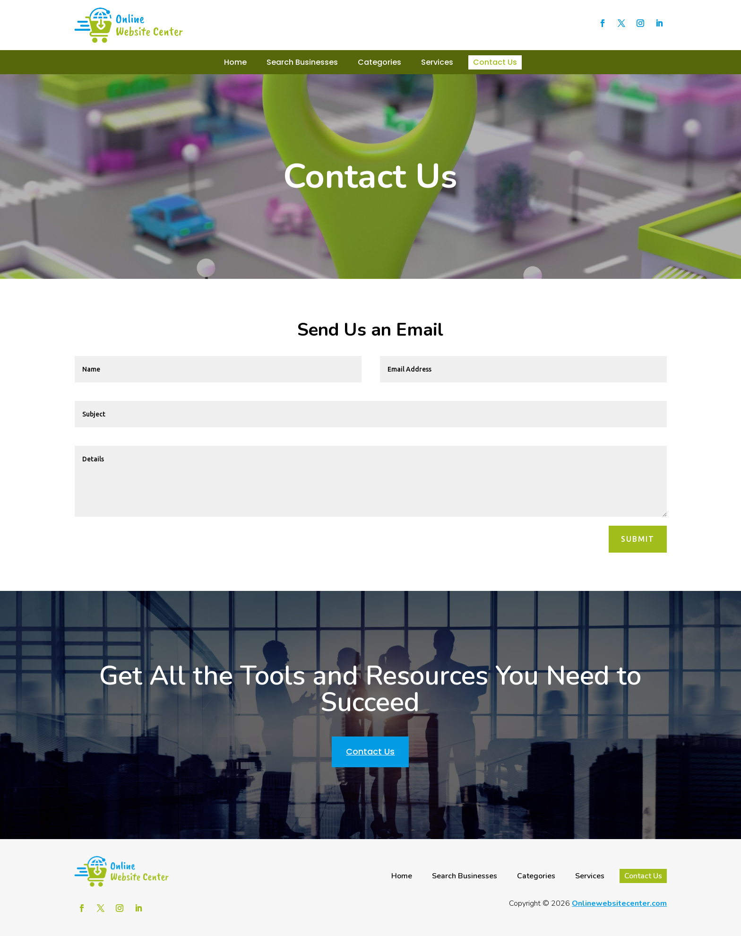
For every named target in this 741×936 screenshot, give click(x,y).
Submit (638, 539)
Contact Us (495, 62)
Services (437, 62)
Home (235, 62)
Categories (379, 62)
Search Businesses (302, 62)
